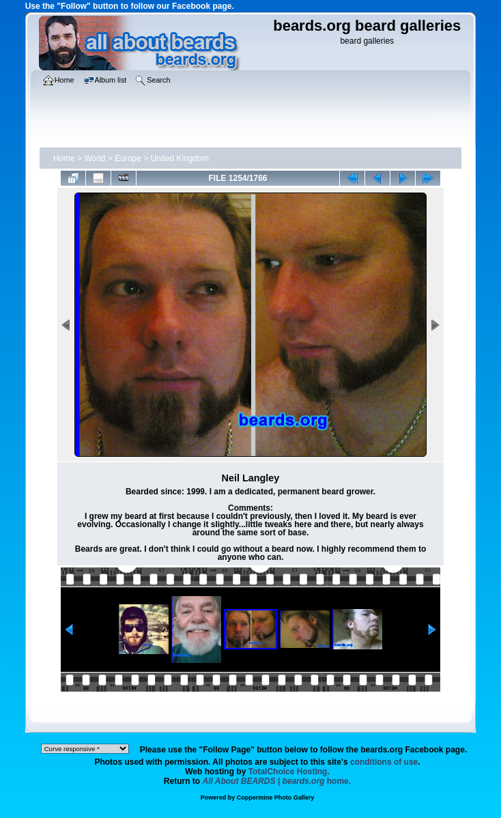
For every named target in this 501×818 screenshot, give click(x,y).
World (94, 158)
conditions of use (384, 762)
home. (277, 781)
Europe (128, 158)
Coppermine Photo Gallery (276, 797)
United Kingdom (180, 158)
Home (64, 158)
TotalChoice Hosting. (289, 771)
